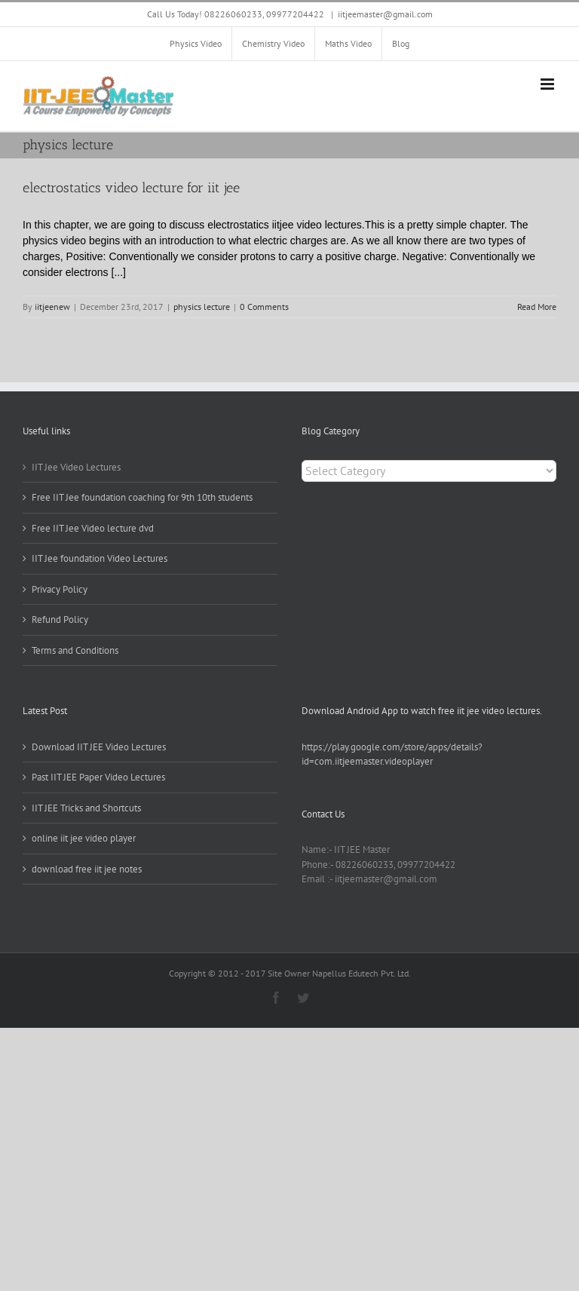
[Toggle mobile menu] (548, 84)
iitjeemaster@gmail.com (385, 14)
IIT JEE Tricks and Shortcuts (86, 808)
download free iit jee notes (87, 869)
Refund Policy (60, 619)
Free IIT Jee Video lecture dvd (93, 528)
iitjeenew (52, 306)
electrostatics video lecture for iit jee (131, 187)
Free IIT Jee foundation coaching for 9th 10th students (142, 497)
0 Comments (264, 306)
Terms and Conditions (75, 650)
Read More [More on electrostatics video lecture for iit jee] (536, 306)
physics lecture (201, 306)
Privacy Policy (59, 589)
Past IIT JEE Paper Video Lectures (98, 777)
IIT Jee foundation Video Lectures (99, 558)
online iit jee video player (84, 838)
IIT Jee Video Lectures (76, 467)
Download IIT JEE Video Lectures (99, 747)
